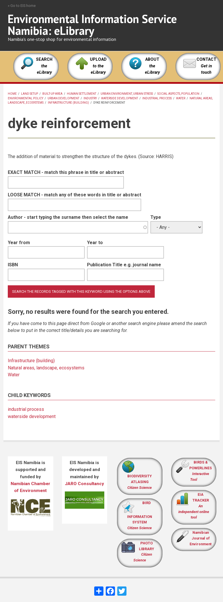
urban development (63, 98)
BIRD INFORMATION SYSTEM (139, 515)
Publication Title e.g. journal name (124, 264)
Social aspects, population (178, 93)
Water (180, 98)
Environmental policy (25, 98)
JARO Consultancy (84, 483)
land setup (29, 93)
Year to (95, 242)
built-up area (52, 93)
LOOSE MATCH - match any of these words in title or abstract (74, 194)
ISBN (13, 264)
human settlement (81, 93)
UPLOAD (98, 66)
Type (155, 217)
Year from (19, 242)
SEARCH (44, 66)
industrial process (157, 98)
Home (12, 93)
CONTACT (206, 59)
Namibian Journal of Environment (200, 538)
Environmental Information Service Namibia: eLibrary (92, 24)
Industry (90, 98)
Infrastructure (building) (68, 102)
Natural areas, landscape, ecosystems (46, 368)
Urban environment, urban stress (127, 93)
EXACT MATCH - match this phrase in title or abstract (66, 172)
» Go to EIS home (22, 5)
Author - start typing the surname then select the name (68, 217)
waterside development (119, 98)
